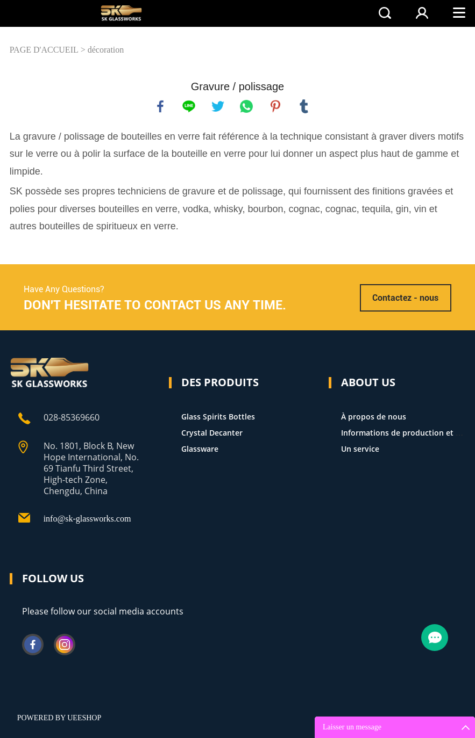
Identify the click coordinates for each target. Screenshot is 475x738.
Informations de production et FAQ (405, 433)
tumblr (304, 106)
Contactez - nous (405, 298)
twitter (218, 106)
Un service (360, 449)
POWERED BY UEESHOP (59, 718)
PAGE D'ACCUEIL (44, 49)
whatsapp (246, 106)
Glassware (199, 449)
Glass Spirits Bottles (218, 416)
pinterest (275, 106)
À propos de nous (373, 416)
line (189, 106)
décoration (106, 49)
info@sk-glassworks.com (87, 518)
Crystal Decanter (212, 433)
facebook (160, 106)
